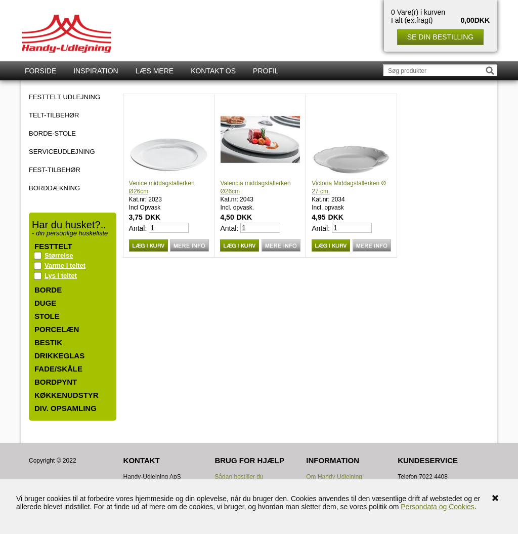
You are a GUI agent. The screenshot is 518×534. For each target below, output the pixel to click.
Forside (40, 71)
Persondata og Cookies (437, 507)
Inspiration (95, 71)
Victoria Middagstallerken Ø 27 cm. (349, 187)
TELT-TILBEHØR (54, 115)
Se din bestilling (440, 37)
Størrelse (59, 255)
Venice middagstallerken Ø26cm (162, 187)
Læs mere (155, 71)
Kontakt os (213, 71)
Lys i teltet (61, 275)
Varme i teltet (65, 265)
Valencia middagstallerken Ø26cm (255, 187)
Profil (266, 71)
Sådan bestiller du (238, 476)
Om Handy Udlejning (334, 476)
